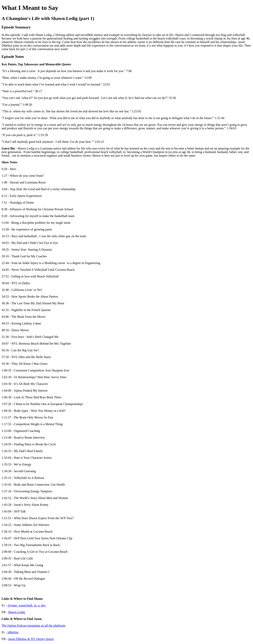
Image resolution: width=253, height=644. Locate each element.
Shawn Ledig (17, 612)
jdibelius (12, 632)
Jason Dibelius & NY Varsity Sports (31, 639)
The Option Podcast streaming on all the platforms (33, 625)
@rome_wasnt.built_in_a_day (27, 605)
